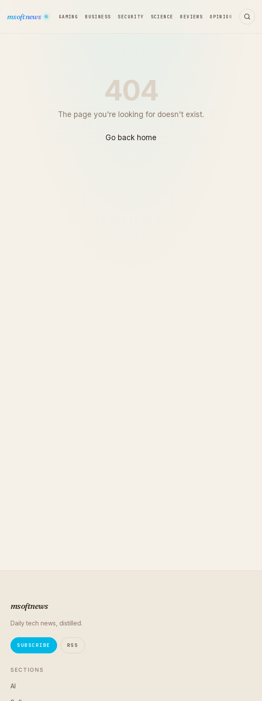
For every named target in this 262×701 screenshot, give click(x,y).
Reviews (191, 17)
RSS (72, 645)
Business (98, 17)
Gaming (68, 17)
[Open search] (247, 16)
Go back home (131, 137)
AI (13, 686)
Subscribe (34, 645)
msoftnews (24, 16)
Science (162, 17)
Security (130, 17)
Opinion (221, 17)
